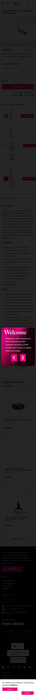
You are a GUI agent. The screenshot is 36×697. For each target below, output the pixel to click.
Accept (10, 689)
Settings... (28, 693)
